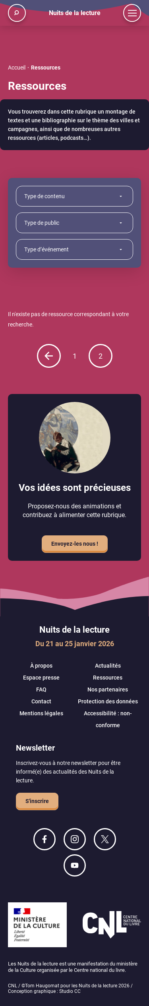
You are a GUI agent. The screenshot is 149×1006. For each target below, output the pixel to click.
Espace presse (41, 677)
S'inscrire (37, 801)
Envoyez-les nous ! (74, 544)
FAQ (41, 689)
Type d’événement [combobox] (46, 249)
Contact (41, 701)
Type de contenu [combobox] (44, 196)
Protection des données (108, 701)
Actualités (108, 665)
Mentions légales (41, 713)
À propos (41, 665)
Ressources (107, 677)
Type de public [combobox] (41, 223)
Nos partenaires (107, 689)
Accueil (16, 67)
